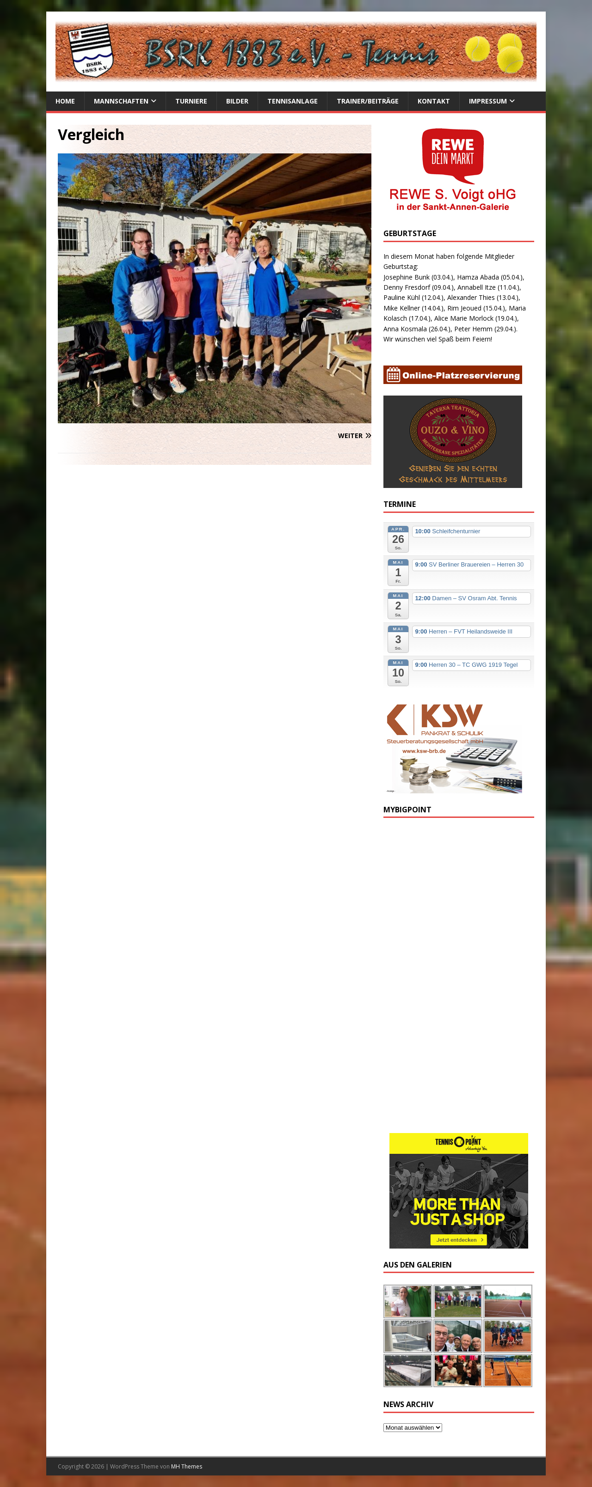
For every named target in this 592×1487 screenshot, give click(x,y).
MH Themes (186, 1466)
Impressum (488, 101)
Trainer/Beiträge (368, 101)
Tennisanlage (292, 101)
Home (65, 101)
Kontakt (434, 101)
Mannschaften (121, 101)
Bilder (237, 101)
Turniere (191, 101)
